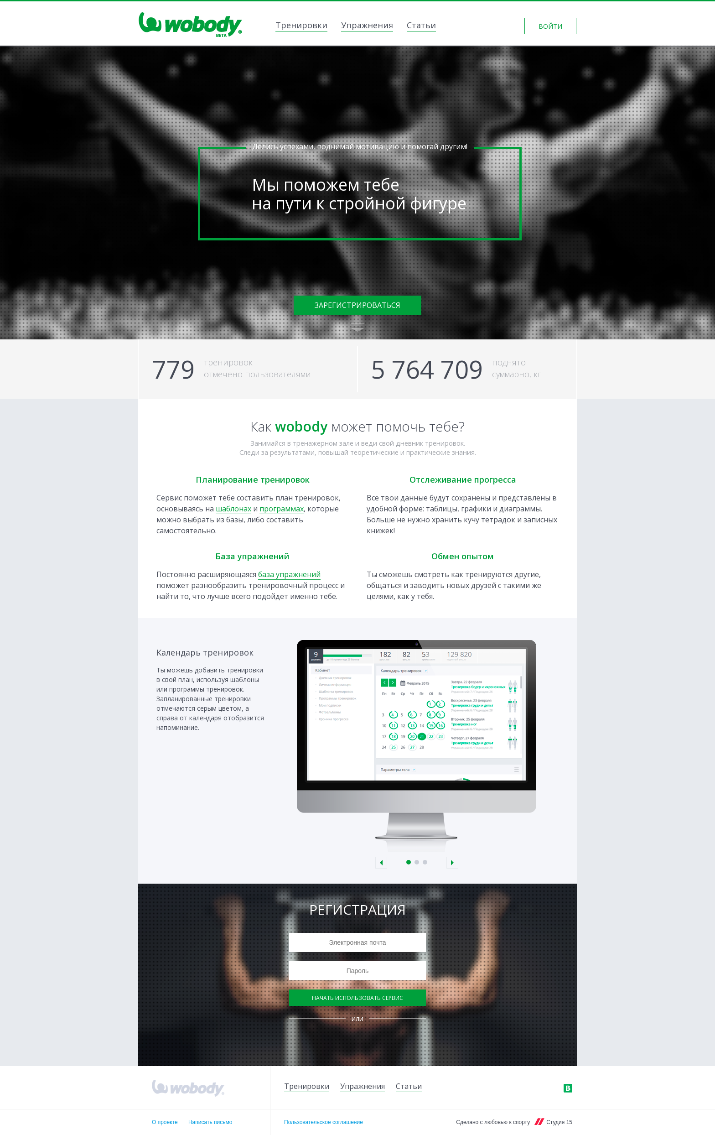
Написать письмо (210, 1122)
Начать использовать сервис (357, 998)
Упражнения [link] (367, 26)
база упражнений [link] (289, 574)
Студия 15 (559, 1122)
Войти (550, 26)
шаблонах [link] (233, 509)
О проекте (165, 1122)
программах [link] (281, 509)
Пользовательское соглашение (323, 1122)
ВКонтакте (567, 1088)
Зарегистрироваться (357, 305)
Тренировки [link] (301, 26)
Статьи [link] (421, 26)
